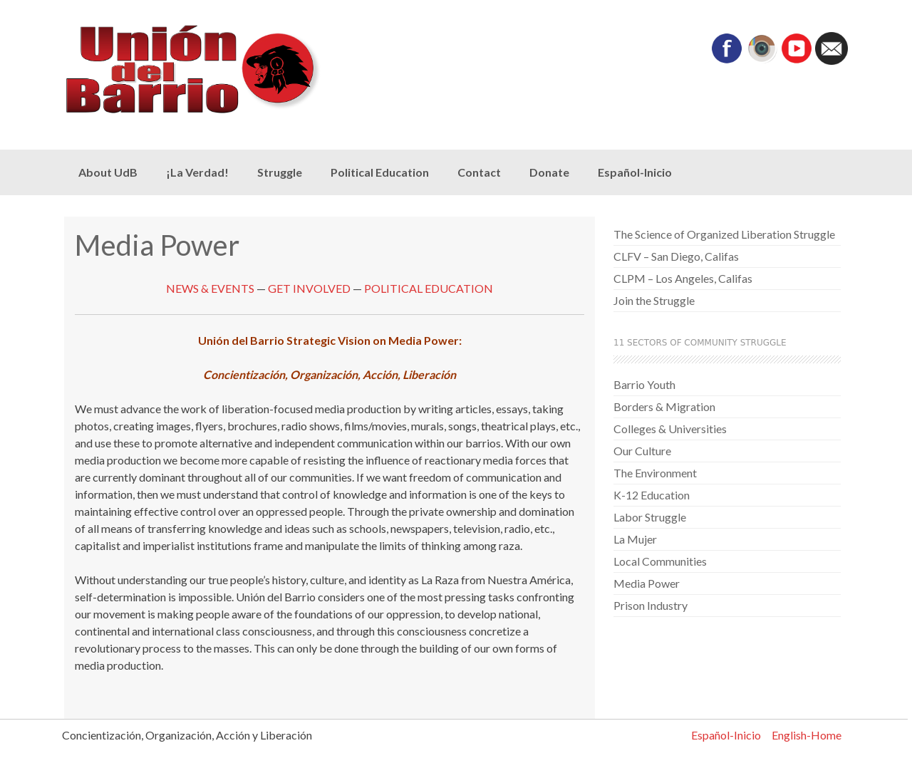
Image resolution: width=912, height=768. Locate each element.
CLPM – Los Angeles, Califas (682, 278)
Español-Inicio (635, 172)
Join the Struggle (654, 300)
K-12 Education (651, 495)
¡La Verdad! (197, 172)
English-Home (806, 735)
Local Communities (660, 561)
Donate (549, 172)
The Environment (655, 472)
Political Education (380, 172)
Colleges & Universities (670, 428)
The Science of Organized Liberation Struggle (724, 234)
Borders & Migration (664, 406)
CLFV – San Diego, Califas (676, 256)
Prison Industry (650, 605)
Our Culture (642, 450)
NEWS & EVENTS (210, 288)
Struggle (279, 172)
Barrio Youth (644, 384)
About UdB (108, 172)
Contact (479, 172)
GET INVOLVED (309, 288)
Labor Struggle (649, 517)
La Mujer (635, 539)
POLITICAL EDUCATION (428, 288)
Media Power (646, 583)
